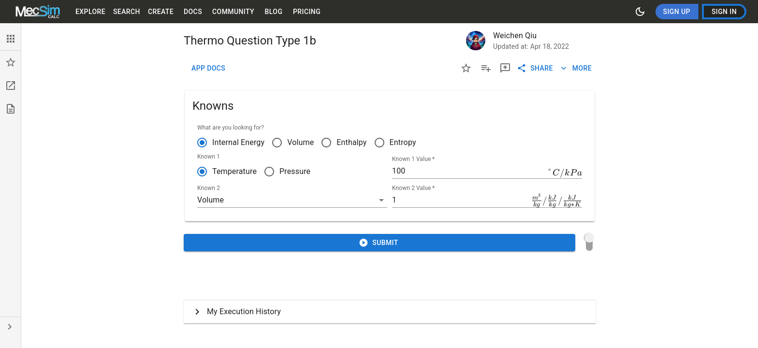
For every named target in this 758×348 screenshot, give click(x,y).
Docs (192, 12)
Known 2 (208, 188)
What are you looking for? (230, 127)
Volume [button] (210, 199)
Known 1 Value (413, 159)
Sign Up (677, 12)
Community (233, 12)
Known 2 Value (413, 188)
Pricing (306, 12)
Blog (273, 12)
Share (536, 68)
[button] (10, 38)
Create (160, 12)
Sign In (724, 12)
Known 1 (208, 156)
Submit (379, 243)
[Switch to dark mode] (640, 11)
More (576, 68)
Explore (90, 12)
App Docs (208, 68)
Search (126, 12)
